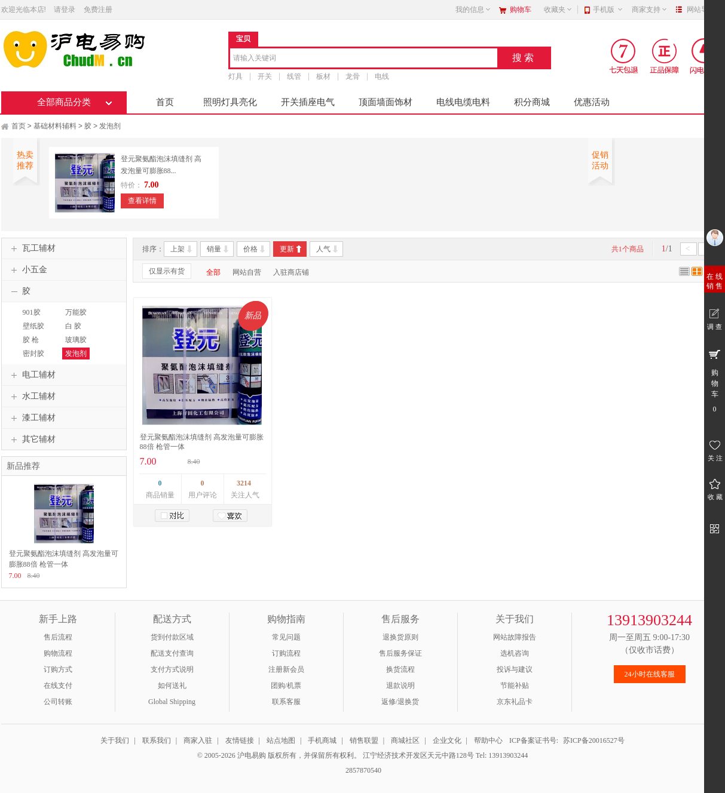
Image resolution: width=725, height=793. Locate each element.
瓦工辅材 (32, 248)
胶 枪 (31, 340)
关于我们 (114, 740)
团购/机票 (286, 685)
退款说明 (400, 685)
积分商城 (532, 102)
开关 (265, 76)
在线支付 (58, 685)
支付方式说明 (172, 669)
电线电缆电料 (463, 102)
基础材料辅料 (55, 126)
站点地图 (281, 740)
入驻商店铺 (291, 272)
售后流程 (58, 637)
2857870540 (362, 770)
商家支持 (650, 9)
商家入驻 (197, 740)
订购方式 (58, 669)
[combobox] (363, 58)
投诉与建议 (515, 669)
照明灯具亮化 (230, 102)
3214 (244, 483)
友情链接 (239, 740)
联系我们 (156, 740)
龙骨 (352, 76)
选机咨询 (514, 653)
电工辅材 (32, 375)
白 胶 (73, 326)
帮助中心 (488, 740)
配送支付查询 (172, 653)
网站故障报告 (514, 637)
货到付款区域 (172, 637)
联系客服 (286, 701)
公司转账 (58, 701)
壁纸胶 (33, 326)
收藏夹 (558, 9)
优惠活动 (592, 102)
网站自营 (247, 272)
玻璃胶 (76, 340)
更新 (287, 249)
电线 (382, 76)
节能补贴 (514, 685)
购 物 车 (714, 380)
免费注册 (98, 9)
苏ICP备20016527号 (594, 740)
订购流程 (286, 653)
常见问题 (286, 637)
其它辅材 (32, 439)
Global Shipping (171, 701)
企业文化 (447, 740)
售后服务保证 (400, 653)
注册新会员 (286, 669)
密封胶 (33, 353)
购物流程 (58, 653)
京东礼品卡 (515, 701)
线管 (294, 76)
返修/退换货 (400, 701)
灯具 (235, 76)
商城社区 (405, 740)
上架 (177, 249)
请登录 (64, 9)
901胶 (32, 312)
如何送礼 (172, 685)
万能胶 (76, 312)
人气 (323, 249)
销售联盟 (364, 740)
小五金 (27, 270)
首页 (165, 102)
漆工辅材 (32, 418)
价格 (250, 249)
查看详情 (142, 200)
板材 (323, 76)
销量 (214, 249)
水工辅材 (32, 396)
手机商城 (322, 740)
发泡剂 (110, 126)
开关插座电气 (308, 102)
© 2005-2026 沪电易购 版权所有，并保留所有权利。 (279, 755)
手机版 (608, 9)
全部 (213, 272)
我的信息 (473, 9)
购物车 (520, 9)
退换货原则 (400, 637)
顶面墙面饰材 (385, 102)
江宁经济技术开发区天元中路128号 (419, 755)
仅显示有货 (167, 271)
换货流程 (400, 669)
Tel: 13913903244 (502, 755)
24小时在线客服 (650, 674)
